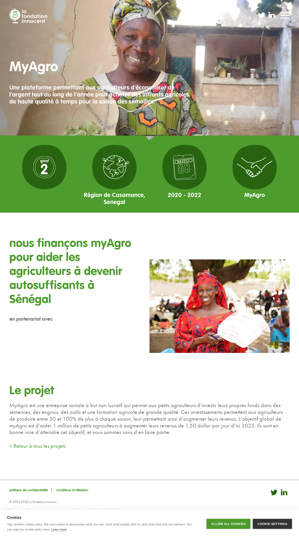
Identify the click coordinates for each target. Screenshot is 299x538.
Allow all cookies (228, 524)
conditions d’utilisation (72, 490)
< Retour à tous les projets (37, 446)
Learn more (59, 529)
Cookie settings (272, 524)
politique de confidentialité (28, 490)
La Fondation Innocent (30, 16)
